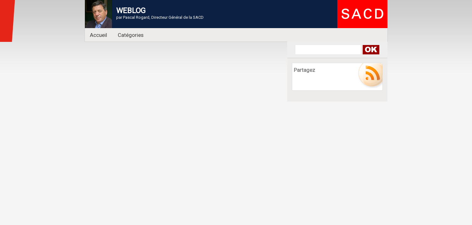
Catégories (130, 35)
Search (371, 50)
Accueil (98, 35)
